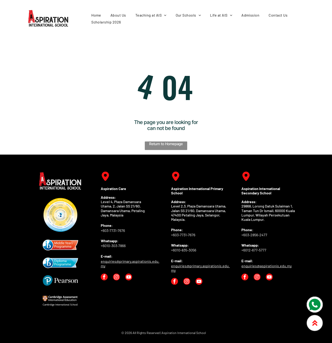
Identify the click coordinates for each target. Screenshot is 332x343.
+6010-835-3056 (183, 250)
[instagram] (116, 278)
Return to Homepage (166, 143)
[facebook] (104, 278)
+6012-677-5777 (253, 250)
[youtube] (128, 278)
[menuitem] (96, 15)
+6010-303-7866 (113, 245)
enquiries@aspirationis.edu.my (266, 266)
